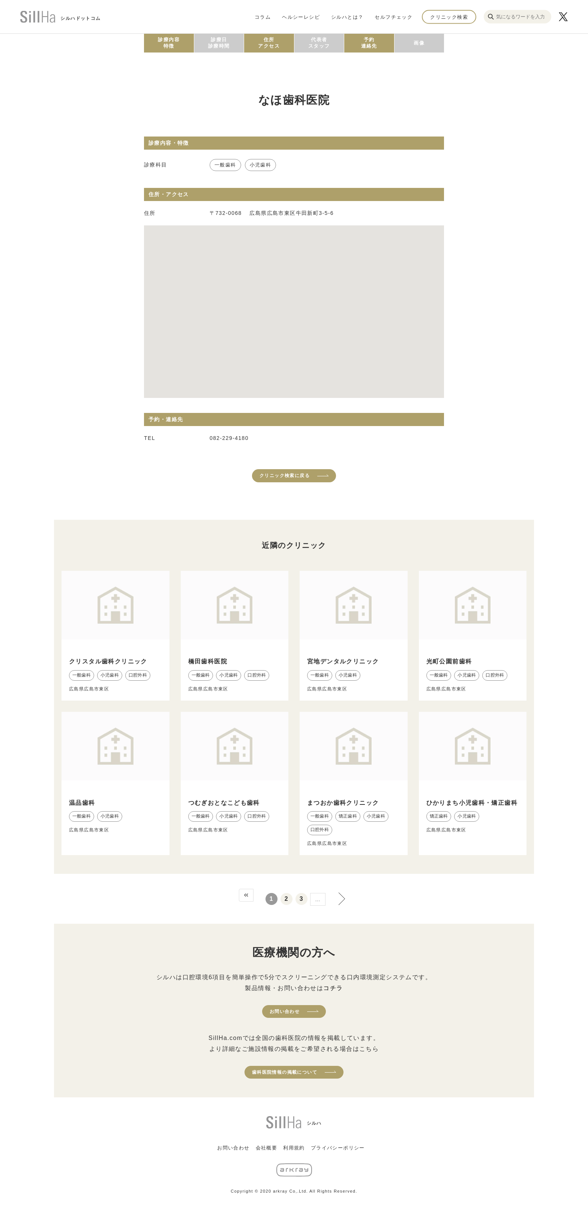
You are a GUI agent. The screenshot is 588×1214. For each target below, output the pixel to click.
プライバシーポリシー (338, 1148)
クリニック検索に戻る (285, 475)
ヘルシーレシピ (301, 17)
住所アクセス (269, 43)
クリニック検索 (449, 17)
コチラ (333, 988)
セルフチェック (393, 17)
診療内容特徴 (169, 43)
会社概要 (267, 1148)
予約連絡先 (369, 43)
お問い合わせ (285, 1011)
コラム (263, 17)
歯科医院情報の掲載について (284, 1072)
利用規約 (294, 1148)
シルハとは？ (347, 17)
